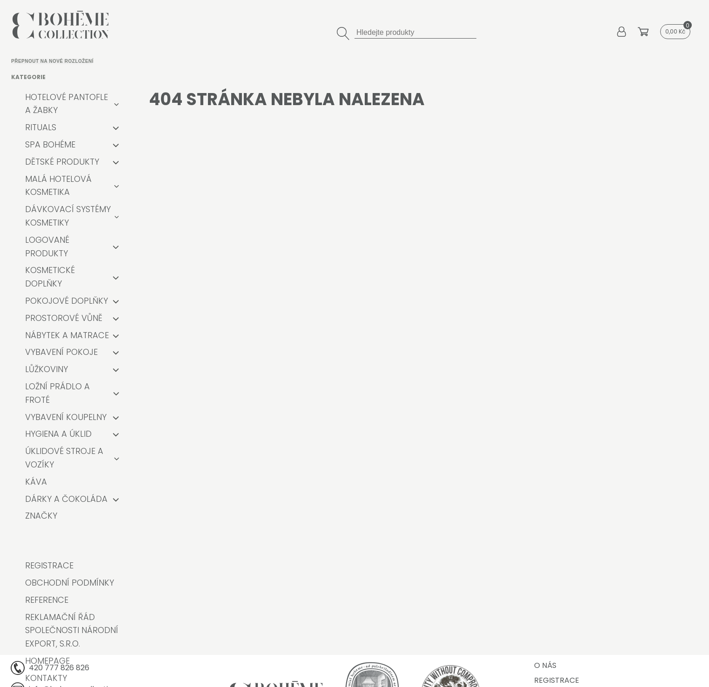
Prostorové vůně (63, 318)
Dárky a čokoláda (66, 499)
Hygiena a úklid (58, 434)
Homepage (47, 661)
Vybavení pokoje (61, 352)
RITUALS (40, 127)
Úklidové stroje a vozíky (64, 457)
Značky (41, 515)
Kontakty (46, 678)
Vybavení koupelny (66, 417)
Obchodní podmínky (69, 582)
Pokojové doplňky (66, 301)
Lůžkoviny (46, 369)
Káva (36, 481)
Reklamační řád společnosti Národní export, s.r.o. (71, 630)
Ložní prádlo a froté (57, 393)
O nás (545, 665)
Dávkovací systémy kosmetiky (68, 215)
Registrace (49, 565)
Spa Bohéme (50, 144)
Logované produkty (47, 246)
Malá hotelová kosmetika (58, 185)
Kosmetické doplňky (50, 276)
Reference (46, 600)
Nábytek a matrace (67, 335)
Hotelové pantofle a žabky (66, 103)
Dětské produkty (62, 161)
